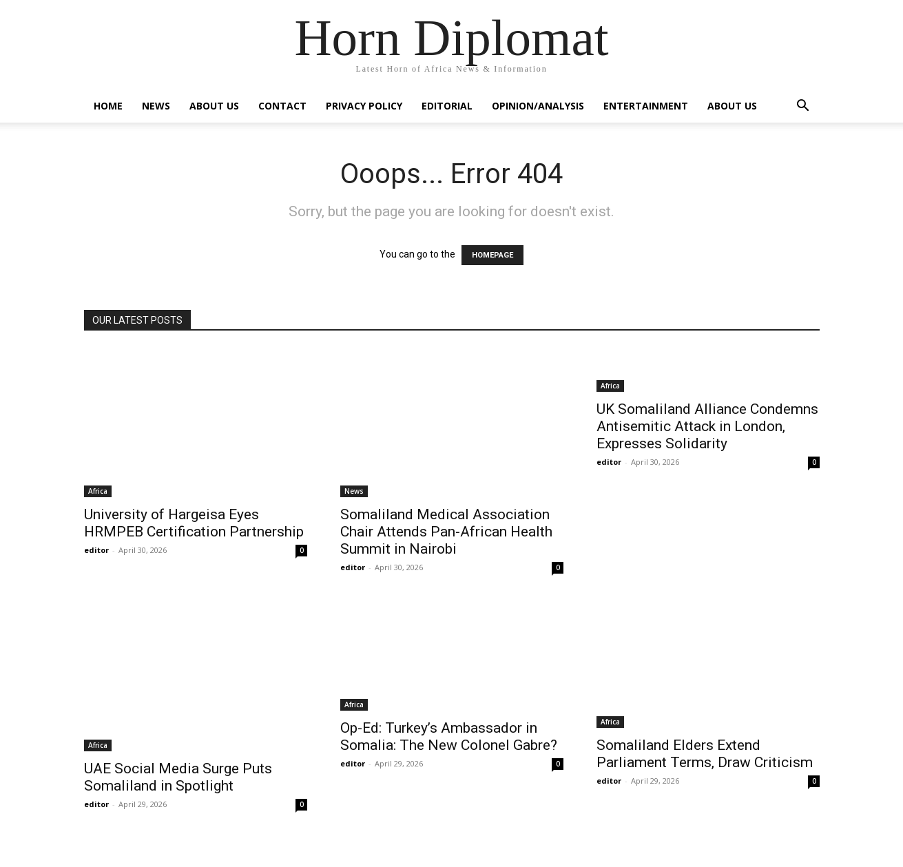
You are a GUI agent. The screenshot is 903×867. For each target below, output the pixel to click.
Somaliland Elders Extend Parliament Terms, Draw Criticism (704, 754)
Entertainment (645, 105)
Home (108, 105)
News (156, 105)
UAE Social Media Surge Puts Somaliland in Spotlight (178, 777)
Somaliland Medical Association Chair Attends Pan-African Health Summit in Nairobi (446, 531)
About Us (214, 105)
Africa (97, 491)
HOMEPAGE (492, 255)
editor (96, 550)
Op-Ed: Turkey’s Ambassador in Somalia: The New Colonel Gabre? (448, 736)
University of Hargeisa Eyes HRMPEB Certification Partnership (194, 523)
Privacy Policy (364, 105)
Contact (282, 105)
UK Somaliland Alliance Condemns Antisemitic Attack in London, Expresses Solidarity (707, 426)
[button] (803, 107)
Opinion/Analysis (538, 105)
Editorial (447, 105)
